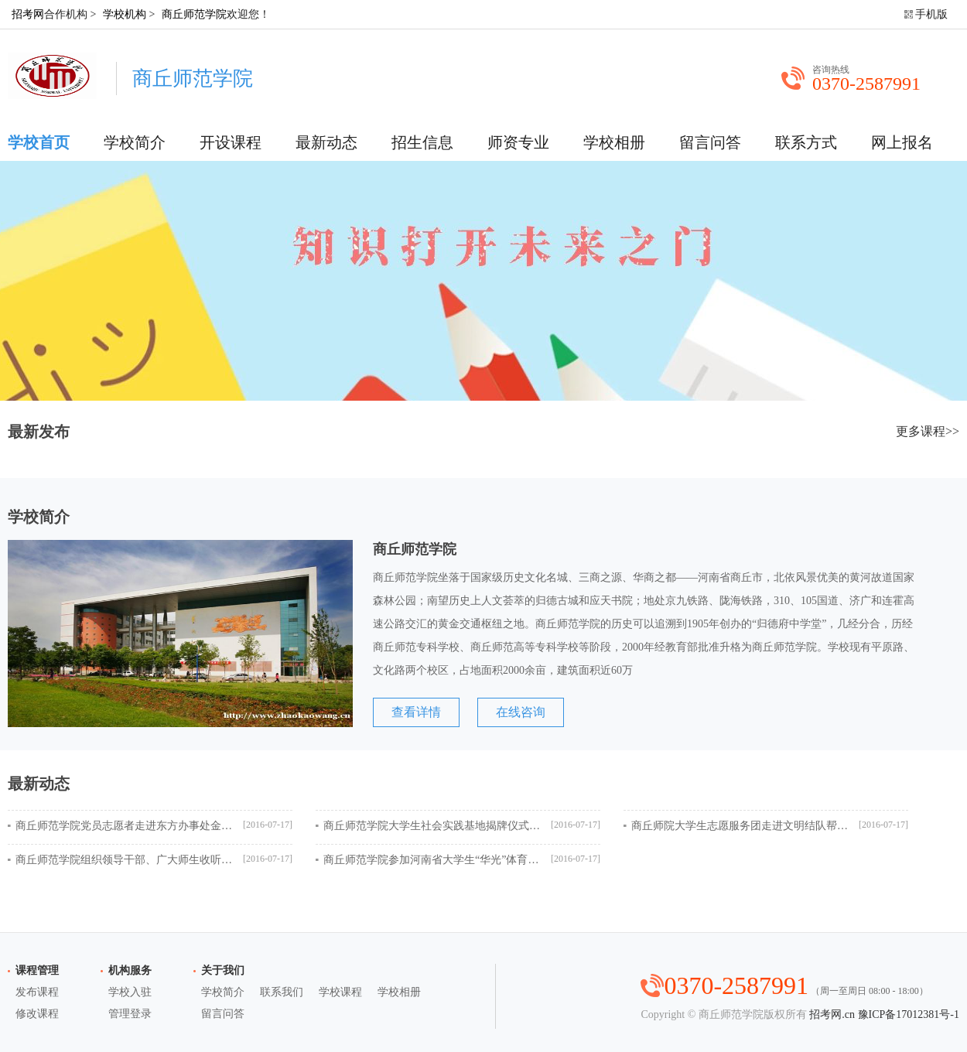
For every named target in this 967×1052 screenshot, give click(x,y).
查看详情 (416, 712)
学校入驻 (130, 992)
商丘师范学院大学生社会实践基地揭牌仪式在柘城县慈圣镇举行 (431, 826)
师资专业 (518, 142)
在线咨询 (520, 712)
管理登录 (130, 1014)
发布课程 (37, 992)
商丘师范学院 (194, 14)
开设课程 (230, 142)
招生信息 (422, 142)
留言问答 (710, 142)
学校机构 (124, 14)
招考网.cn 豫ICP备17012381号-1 (884, 1014)
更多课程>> (927, 431)
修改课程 (37, 1014)
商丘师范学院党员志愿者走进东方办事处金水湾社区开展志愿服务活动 (123, 826)
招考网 (28, 14)
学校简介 (135, 142)
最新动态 (326, 142)
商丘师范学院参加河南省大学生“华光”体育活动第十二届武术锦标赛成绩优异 (431, 860)
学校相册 (614, 142)
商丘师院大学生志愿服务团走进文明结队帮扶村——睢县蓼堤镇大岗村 (739, 826)
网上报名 (902, 142)
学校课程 (340, 992)
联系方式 (806, 142)
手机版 (931, 14)
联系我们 (281, 992)
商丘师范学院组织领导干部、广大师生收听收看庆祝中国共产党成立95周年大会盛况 (123, 860)
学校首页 (39, 142)
